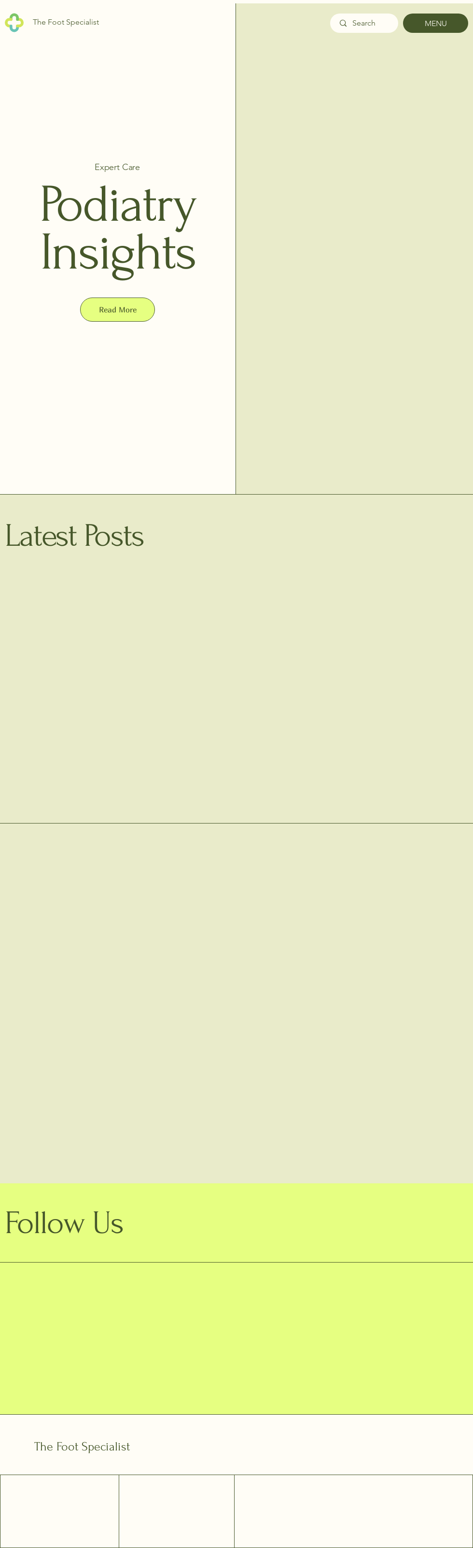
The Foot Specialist (82, 1446)
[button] (117, 310)
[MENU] (435, 23)
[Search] (364, 23)
